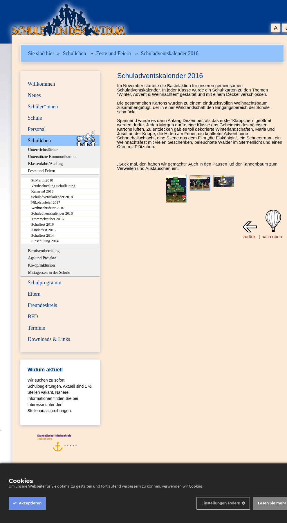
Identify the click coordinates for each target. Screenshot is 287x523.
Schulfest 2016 (42, 224)
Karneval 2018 (42, 191)
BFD (33, 316)
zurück (249, 236)
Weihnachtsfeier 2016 (47, 208)
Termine (36, 328)
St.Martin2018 (42, 180)
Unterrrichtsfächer (43, 150)
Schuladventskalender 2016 (169, 53)
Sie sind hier (41, 53)
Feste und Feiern (113, 53)
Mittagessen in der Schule (49, 272)
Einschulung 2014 (45, 241)
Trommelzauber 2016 (47, 219)
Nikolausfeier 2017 (45, 202)
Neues (34, 95)
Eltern (34, 294)
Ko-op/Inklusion (41, 265)
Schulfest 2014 (42, 235)
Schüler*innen (43, 106)
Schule (35, 118)
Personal (37, 129)
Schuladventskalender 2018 (52, 197)
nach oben (271, 236)
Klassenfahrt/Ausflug (45, 163)
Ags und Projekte (42, 258)
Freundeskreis (42, 305)
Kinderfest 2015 (43, 230)
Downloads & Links (49, 339)
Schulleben (74, 53)
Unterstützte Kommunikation (52, 156)
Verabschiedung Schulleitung (53, 186)
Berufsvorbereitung (44, 251)
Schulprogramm (45, 282)
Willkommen (41, 84)
